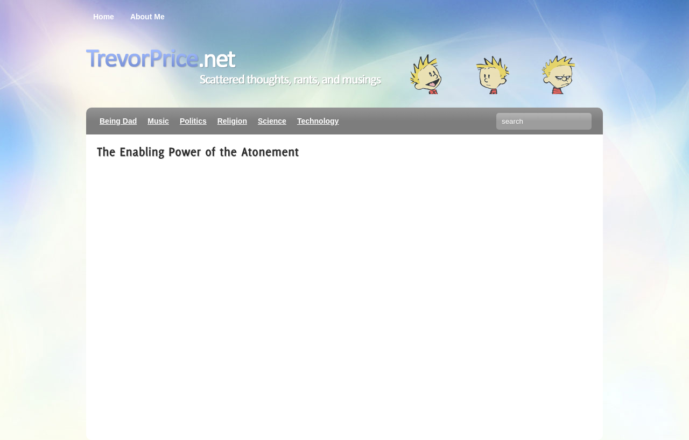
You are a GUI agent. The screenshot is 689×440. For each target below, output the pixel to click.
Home (103, 16)
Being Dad (118, 121)
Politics (193, 121)
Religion (232, 121)
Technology (318, 121)
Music (158, 121)
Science (272, 121)
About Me (147, 16)
